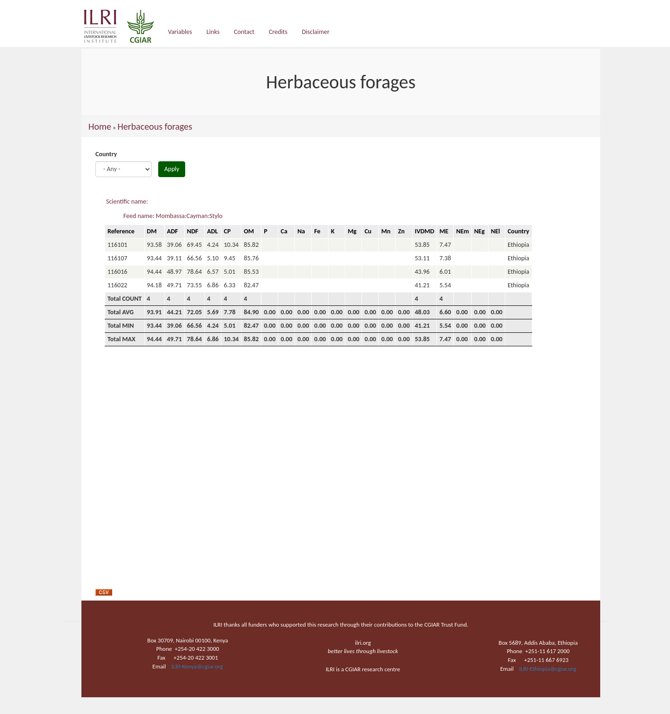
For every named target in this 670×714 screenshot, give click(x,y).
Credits (278, 32)
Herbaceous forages (154, 126)
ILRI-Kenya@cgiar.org (197, 666)
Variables (180, 32)
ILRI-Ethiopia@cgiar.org (547, 668)
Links (213, 32)
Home (99, 126)
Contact (244, 32)
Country (106, 154)
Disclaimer (315, 32)
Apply (171, 169)
